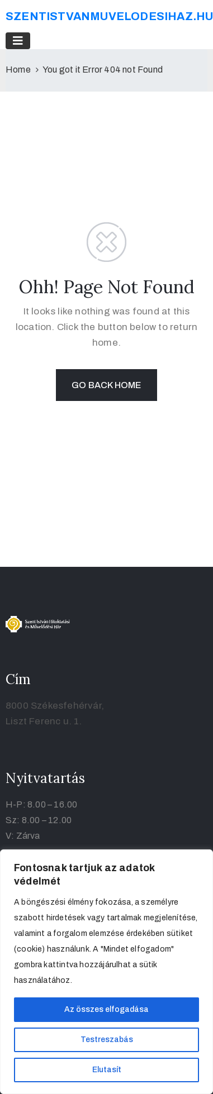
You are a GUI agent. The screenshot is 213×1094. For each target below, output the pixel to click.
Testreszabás (107, 1039)
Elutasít (106, 1070)
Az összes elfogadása (106, 1009)
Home (18, 69)
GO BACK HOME (106, 385)
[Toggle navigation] (18, 40)
